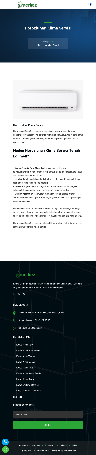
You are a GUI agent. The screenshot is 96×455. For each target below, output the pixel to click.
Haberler (63, 445)
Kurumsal (36, 445)
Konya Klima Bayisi (25, 379)
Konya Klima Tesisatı (26, 356)
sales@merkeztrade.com (30, 328)
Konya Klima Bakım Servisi (28, 373)
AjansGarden (70, 450)
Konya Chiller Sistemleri (27, 385)
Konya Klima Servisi (25, 344)
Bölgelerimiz (50, 445)
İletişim (75, 445)
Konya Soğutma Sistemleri (28, 390)
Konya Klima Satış (24, 367)
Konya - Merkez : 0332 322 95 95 (34, 320)
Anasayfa (46, 41)
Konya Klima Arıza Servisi (28, 350)
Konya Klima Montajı (25, 362)
